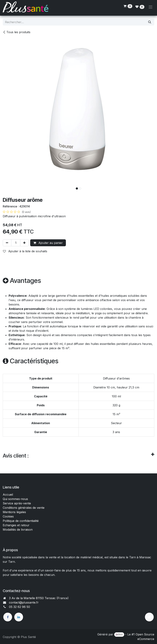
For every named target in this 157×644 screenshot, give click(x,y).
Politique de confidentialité (21, 521)
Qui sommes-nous (15, 499)
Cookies (8, 516)
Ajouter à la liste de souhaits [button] (25, 251)
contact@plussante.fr (24, 602)
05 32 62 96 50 (19, 607)
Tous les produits (16, 32)
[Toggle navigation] (150, 7)
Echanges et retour (16, 525)
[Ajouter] (24, 242)
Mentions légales (14, 512)
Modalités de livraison (18, 529)
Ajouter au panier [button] (48, 243)
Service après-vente (17, 503)
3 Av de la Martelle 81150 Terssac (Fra (35, 598)
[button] (10, 187)
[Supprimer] (7, 242)
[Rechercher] (149, 22)
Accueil (8, 494)
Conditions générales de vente (24, 507)
